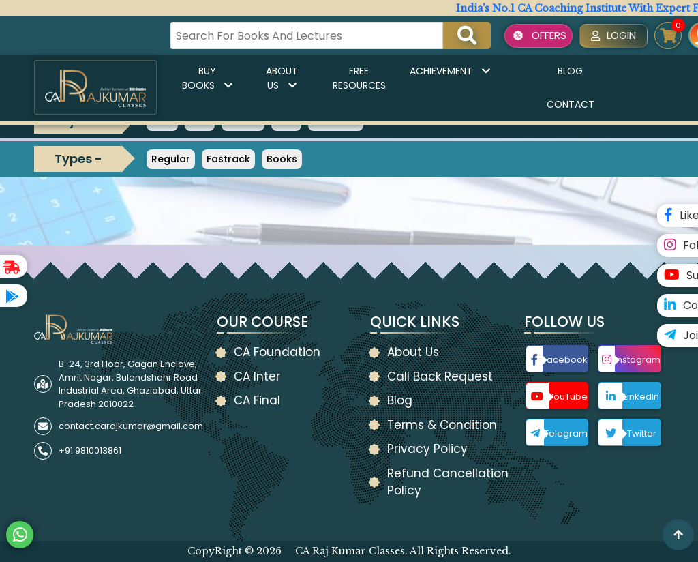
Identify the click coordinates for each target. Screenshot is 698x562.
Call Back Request (440, 376)
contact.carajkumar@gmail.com (131, 425)
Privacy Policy (427, 449)
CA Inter (257, 376)
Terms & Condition (442, 425)
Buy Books (207, 78)
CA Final (257, 400)
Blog (570, 71)
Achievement (450, 71)
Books (282, 159)
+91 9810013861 (90, 450)
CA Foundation (277, 352)
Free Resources (359, 78)
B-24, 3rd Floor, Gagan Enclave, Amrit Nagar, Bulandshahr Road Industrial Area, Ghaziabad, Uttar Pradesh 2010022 (130, 384)
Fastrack (228, 159)
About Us (282, 78)
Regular (170, 159)
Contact (570, 104)
